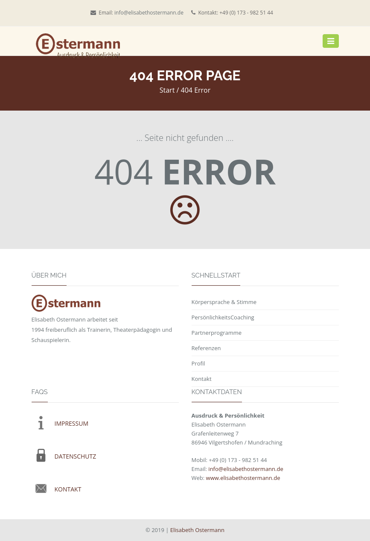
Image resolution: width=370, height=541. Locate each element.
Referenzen (206, 348)
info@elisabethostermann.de (149, 12)
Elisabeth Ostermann (197, 530)
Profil (198, 363)
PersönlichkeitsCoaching (223, 317)
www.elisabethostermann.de (243, 478)
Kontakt (202, 379)
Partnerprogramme (217, 332)
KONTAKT (68, 489)
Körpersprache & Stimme (224, 302)
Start (167, 90)
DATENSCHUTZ (75, 456)
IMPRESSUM (72, 423)
